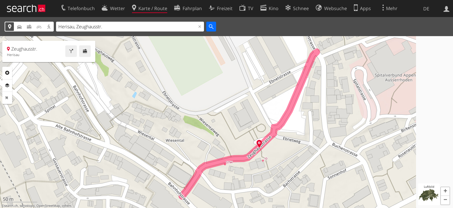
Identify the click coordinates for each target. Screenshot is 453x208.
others (66, 206)
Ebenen (7, 85)
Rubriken (7, 73)
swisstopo (27, 206)
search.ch (11, 206)
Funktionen (7, 98)
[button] (445, 191)
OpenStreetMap (48, 206)
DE (426, 8)
